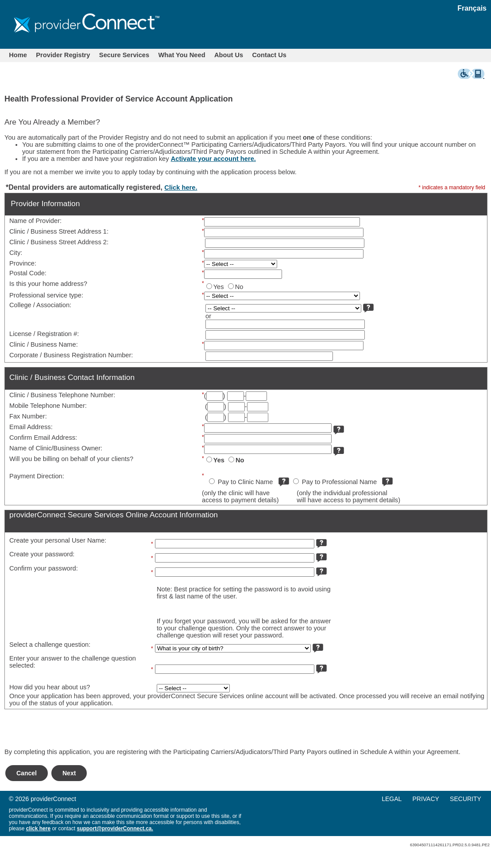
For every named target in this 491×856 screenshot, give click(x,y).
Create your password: (41, 554)
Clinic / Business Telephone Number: (62, 395)
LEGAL (392, 798)
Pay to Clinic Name (245, 481)
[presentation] (71, 731)
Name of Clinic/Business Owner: (55, 448)
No (239, 286)
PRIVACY (425, 798)
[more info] (368, 305)
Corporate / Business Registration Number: (71, 355)
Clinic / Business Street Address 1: (58, 231)
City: (15, 252)
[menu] (436, 799)
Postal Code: (27, 273)
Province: (22, 263)
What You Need (182, 55)
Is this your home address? (48, 283)
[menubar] (147, 55)
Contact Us (269, 55)
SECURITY (465, 798)
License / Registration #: (44, 333)
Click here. (180, 187)
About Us (228, 55)
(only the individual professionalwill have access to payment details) (348, 496)
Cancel (26, 773)
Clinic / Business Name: (43, 344)
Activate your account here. (213, 158)
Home (18, 55)
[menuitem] (17, 55)
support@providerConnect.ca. (115, 828)
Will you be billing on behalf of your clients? (71, 458)
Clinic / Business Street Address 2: (58, 242)
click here (38, 828)
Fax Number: (28, 416)
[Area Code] (214, 396)
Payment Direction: (36, 476)
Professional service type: (46, 295)
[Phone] (235, 396)
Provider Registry (63, 55)
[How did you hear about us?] (193, 688)
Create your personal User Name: (57, 540)
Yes (218, 286)
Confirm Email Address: (43, 437)
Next (69, 773)
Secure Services (124, 55)
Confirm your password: (43, 568)
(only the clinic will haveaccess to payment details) (240, 496)
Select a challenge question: (49, 644)
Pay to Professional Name (339, 481)
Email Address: (31, 426)
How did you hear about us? (49, 687)
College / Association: (40, 305)
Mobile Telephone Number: (48, 405)
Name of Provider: (35, 220)
